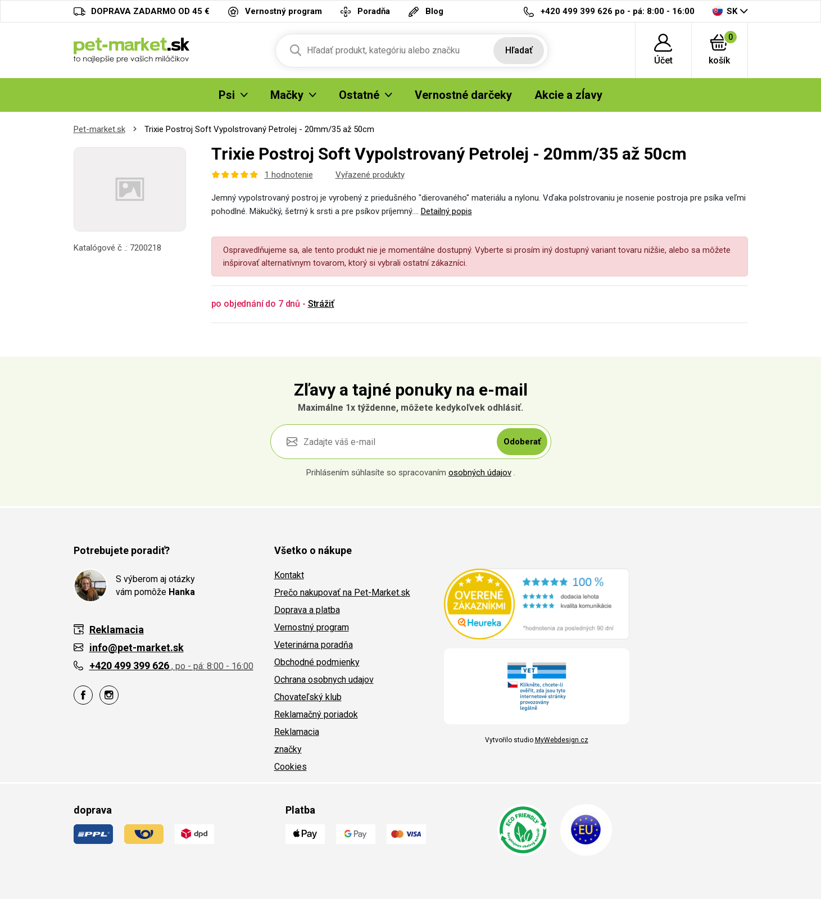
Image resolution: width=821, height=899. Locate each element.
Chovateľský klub (308, 697)
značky (288, 749)
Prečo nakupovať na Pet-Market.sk (342, 592)
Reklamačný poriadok (316, 714)
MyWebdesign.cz (561, 740)
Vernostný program (311, 627)
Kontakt (289, 575)
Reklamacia (296, 732)
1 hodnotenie (289, 175)
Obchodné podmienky (317, 662)
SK (725, 11)
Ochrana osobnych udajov (324, 679)
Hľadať (519, 50)
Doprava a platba (307, 610)
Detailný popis (446, 211)
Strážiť (321, 303)
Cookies (290, 766)
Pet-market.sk (99, 129)
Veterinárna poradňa (313, 644)
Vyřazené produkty (370, 175)
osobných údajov (479, 472)
